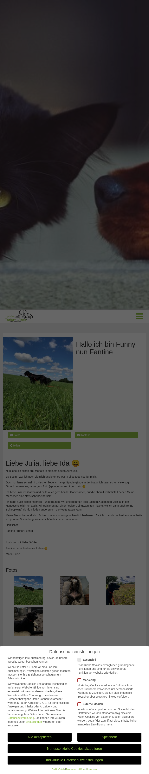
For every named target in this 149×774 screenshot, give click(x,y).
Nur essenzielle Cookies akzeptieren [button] (74, 752)
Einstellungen (34, 725)
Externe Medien (91, 708)
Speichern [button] (109, 741)
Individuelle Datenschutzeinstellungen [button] (74, 764)
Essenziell (88, 663)
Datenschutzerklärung (21, 721)
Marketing (87, 684)
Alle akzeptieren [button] (40, 741)
